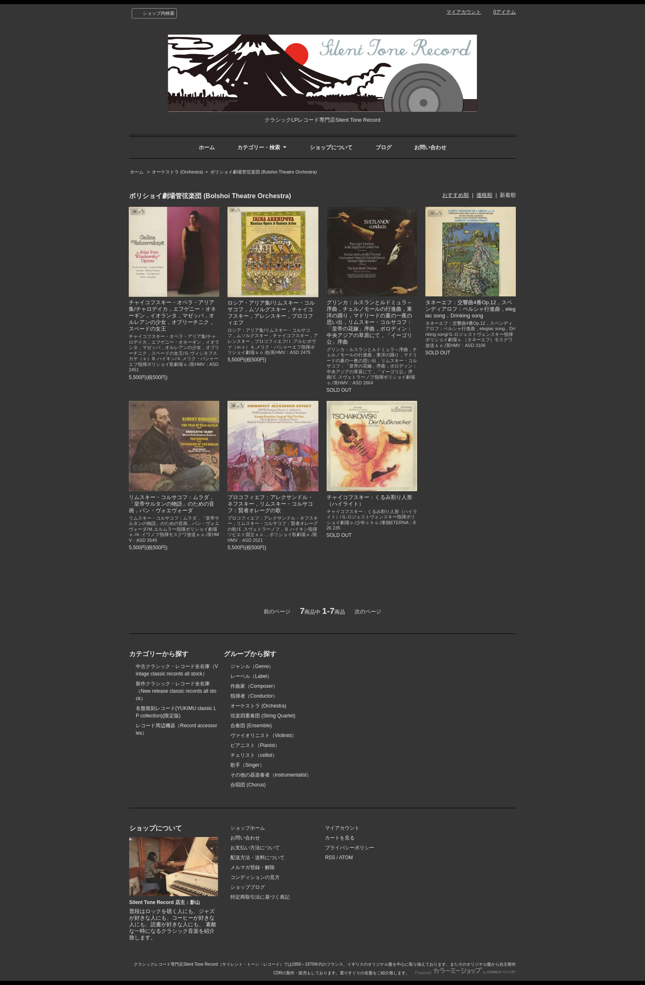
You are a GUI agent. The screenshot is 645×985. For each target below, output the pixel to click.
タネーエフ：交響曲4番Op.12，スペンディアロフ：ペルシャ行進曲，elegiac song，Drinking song (470, 309)
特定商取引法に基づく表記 (260, 897)
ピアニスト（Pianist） (255, 745)
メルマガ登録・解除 (252, 867)
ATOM (346, 857)
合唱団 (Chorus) (248, 785)
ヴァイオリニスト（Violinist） (263, 735)
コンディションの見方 (255, 877)
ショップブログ (247, 887)
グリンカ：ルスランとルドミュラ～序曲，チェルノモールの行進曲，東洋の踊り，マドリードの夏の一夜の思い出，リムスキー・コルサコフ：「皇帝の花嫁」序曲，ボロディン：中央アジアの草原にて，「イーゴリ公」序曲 (369, 322)
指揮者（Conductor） (254, 696)
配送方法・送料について (257, 857)
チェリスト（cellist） (253, 755)
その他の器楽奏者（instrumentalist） (270, 775)
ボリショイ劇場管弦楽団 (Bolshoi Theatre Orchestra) (263, 171)
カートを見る (340, 838)
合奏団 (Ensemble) (251, 725)
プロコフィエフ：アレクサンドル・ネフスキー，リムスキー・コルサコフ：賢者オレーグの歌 (270, 503)
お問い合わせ (430, 147)
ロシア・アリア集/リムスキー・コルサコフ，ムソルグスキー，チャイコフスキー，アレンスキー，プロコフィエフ (271, 313)
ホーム (207, 147)
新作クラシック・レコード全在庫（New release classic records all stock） (176, 691)
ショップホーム (247, 828)
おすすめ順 (455, 195)
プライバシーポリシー (349, 848)
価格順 (484, 195)
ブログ (384, 147)
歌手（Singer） (247, 765)
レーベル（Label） (251, 676)
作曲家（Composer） (254, 686)
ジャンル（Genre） (252, 666)
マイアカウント (463, 12)
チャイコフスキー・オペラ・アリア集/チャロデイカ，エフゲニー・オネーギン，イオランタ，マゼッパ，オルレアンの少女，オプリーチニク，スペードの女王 (172, 315)
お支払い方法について (255, 848)
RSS (330, 857)
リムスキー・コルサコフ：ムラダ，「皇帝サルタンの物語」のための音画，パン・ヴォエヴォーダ (171, 503)
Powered (465, 973)
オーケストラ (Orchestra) (177, 171)
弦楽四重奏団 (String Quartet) (262, 716)
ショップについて (331, 147)
